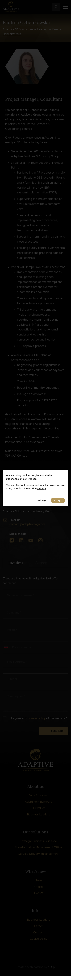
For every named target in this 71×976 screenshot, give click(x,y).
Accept (57, 500)
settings (41, 488)
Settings (41, 500)
